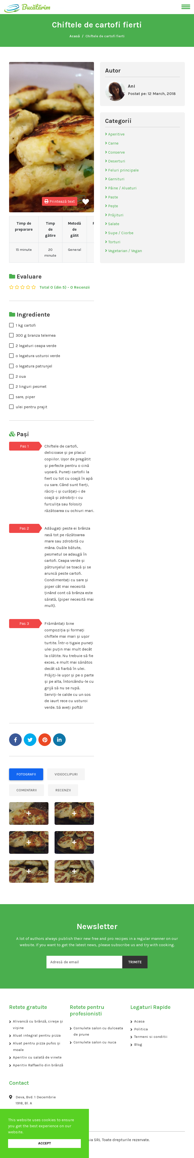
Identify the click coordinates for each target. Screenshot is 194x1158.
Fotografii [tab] (26, 774)
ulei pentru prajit (31, 406)
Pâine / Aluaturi (121, 188)
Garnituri (115, 179)
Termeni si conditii (150, 1036)
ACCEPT (44, 1143)
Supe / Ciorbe (119, 232)
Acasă (74, 36)
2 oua (21, 376)
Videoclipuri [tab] (66, 774)
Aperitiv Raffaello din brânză (38, 1065)
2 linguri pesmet (31, 386)
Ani (131, 86)
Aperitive (115, 134)
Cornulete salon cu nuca (95, 1042)
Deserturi (115, 161)
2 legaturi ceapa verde (36, 345)
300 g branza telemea (36, 335)
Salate (112, 223)
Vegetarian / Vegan (123, 250)
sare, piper (25, 396)
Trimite (135, 962)
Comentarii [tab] (26, 790)
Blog (138, 1044)
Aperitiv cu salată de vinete (37, 1057)
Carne (111, 143)
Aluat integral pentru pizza (37, 1035)
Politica (141, 1029)
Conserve (115, 152)
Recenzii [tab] (63, 790)
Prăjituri (114, 215)
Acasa (139, 1021)
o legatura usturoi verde (38, 355)
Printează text (59, 201)
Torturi (112, 242)
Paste (111, 197)
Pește (111, 205)
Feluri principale (122, 170)
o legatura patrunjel (34, 366)
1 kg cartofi (26, 325)
